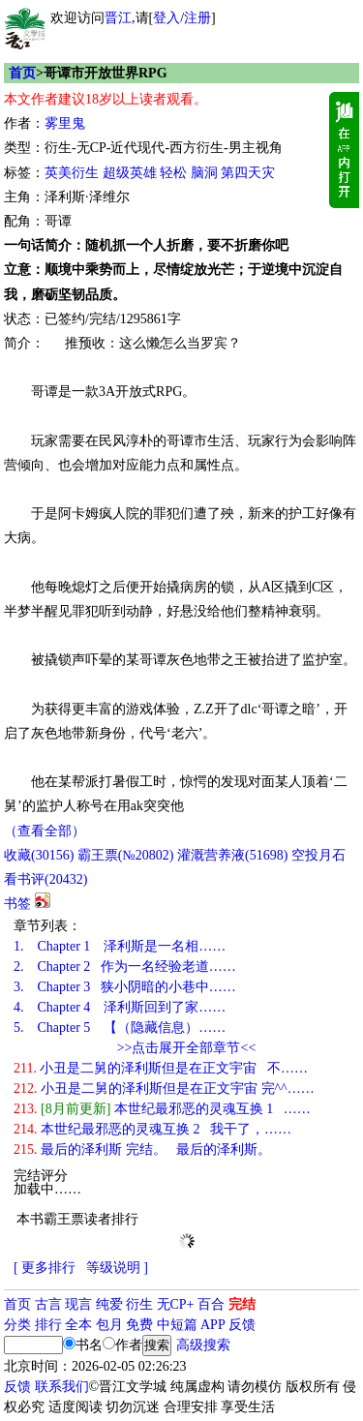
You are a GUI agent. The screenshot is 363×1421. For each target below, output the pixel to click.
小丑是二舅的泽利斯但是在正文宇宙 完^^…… (164, 1088)
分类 (17, 1324)
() (39, 855)
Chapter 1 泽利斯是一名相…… (120, 946)
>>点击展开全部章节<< (187, 1048)
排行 (48, 1324)
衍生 (139, 1304)
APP (213, 1324)
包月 (109, 1324)
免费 (139, 1324)
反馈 (242, 1324)
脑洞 (204, 173)
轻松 (173, 173)
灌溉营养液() (232, 855)
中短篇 (177, 1324)
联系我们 (62, 1386)
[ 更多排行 (45, 1267)
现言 (78, 1304)
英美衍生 (72, 173)
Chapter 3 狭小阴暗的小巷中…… (125, 987)
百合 (211, 1304)
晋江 (118, 18)
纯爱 (109, 1304)
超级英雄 (130, 173)
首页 (22, 73)
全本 (78, 1324)
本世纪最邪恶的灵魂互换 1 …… (162, 1109)
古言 (48, 1304)
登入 (166, 18)
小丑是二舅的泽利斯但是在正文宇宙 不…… (161, 1068)
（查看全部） (44, 831)
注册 (197, 18)
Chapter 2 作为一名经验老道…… (125, 966)
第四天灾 (248, 173)
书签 (17, 903)
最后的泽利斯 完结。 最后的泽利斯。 (142, 1149)
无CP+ (176, 1304)
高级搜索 (203, 1345)
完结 (242, 1304)
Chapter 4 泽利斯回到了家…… (120, 1007)
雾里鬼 (65, 123)
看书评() (45, 879)
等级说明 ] (117, 1267)
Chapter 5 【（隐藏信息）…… (120, 1027)
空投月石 (318, 855)
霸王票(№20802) (125, 855)
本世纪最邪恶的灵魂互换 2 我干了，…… (152, 1129)
